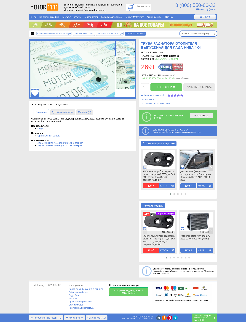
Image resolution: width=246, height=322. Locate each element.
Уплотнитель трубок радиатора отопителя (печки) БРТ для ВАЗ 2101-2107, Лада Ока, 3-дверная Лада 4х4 (159, 175)
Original (41, 128)
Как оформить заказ (111, 17)
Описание (41, 112)
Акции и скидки (154, 17)
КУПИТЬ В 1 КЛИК (199, 87)
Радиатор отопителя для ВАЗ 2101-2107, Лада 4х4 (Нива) (195, 237)
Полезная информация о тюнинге (86, 289)
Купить (164, 186)
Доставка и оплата (71, 17)
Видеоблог (74, 295)
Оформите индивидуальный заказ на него (128, 291)
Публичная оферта (78, 292)
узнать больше (182, 78)
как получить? (169, 75)
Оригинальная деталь (48, 135)
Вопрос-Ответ (91, 17)
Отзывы (169, 17)
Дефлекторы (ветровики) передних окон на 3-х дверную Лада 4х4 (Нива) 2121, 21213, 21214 (195, 175)
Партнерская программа (81, 308)
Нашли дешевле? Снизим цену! (157, 78)
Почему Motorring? (134, 17)
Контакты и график (49, 17)
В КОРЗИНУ (166, 87)
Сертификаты (76, 304)
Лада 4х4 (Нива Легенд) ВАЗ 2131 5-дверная (60, 145)
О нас (33, 17)
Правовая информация (80, 301)
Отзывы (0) (84, 112)
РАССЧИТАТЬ (201, 115)
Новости (73, 298)
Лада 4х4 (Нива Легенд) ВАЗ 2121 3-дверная (60, 143)
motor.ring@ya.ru (207, 9)
